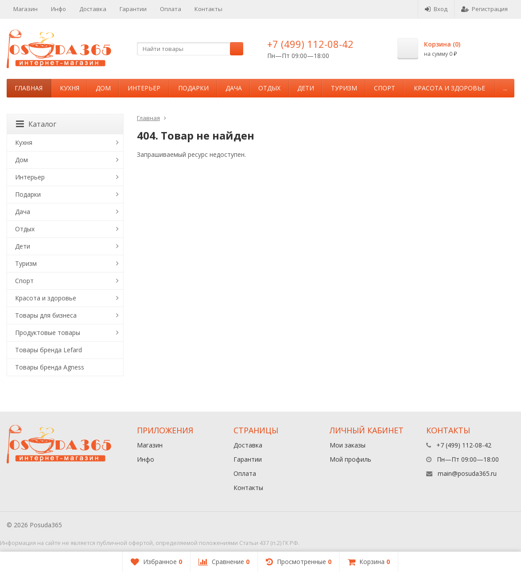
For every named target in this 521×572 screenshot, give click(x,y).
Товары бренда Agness (49, 367)
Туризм (344, 88)
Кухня (69, 88)
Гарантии (133, 9)
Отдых (269, 88)
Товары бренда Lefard (48, 350)
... (505, 88)
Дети (305, 88)
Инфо (58, 9)
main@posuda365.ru (467, 473)
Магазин (25, 9)
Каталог (36, 124)
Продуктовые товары (47, 332)
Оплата (170, 9)
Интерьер (144, 88)
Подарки (193, 88)
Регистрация (484, 9)
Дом (103, 88)
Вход (436, 9)
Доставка (92, 9)
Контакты (208, 9)
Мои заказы (347, 445)
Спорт (384, 88)
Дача (234, 88)
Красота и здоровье (449, 88)
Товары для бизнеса (46, 315)
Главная (29, 88)
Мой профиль (350, 459)
